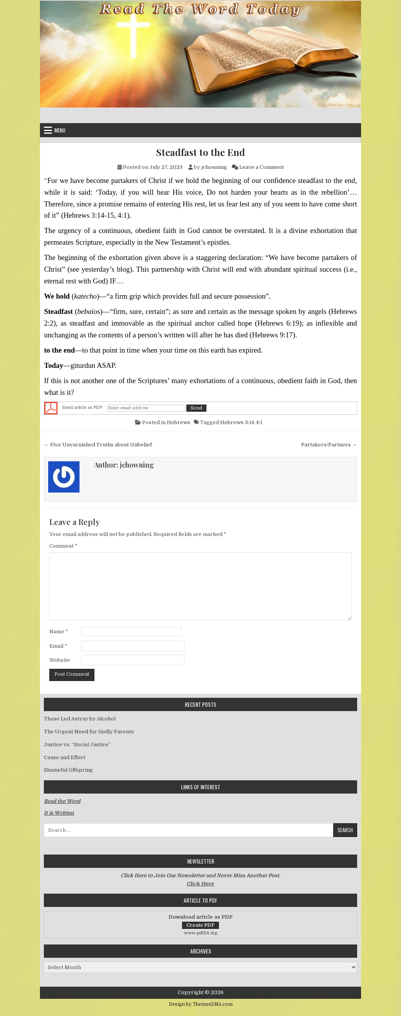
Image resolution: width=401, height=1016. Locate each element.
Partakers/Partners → (329, 445)
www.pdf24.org (200, 932)
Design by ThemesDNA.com (201, 1004)
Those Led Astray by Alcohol (80, 719)
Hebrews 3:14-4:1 (241, 422)
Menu (59, 130)
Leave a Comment (261, 167)
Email (58, 646)
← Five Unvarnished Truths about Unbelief (98, 445)
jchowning (214, 167)
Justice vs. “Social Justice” (77, 744)
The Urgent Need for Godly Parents (89, 732)
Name (58, 631)
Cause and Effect (64, 757)
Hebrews (178, 422)
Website (59, 660)
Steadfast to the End (200, 152)
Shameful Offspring (68, 770)
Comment (63, 546)
